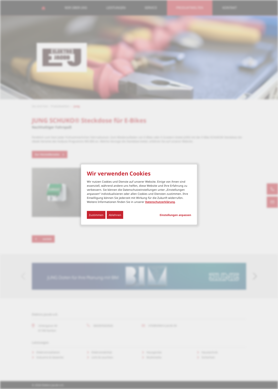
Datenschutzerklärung (160, 202)
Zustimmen (96, 215)
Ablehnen (115, 215)
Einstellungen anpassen (175, 215)
